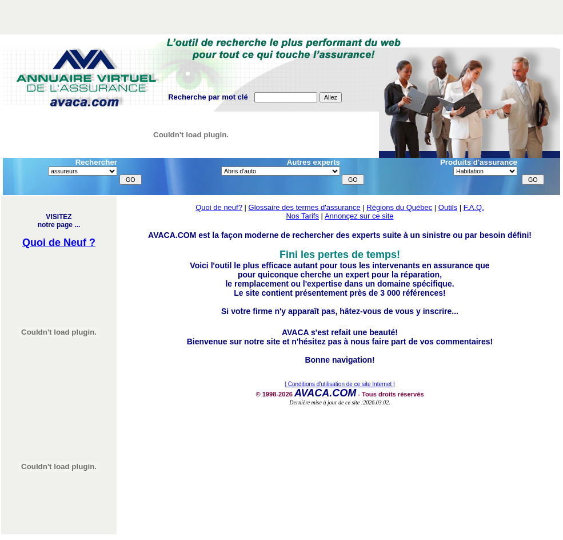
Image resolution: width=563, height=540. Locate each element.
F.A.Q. (474, 207)
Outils (447, 207)
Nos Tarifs (302, 216)
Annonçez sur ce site (359, 216)
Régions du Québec (399, 207)
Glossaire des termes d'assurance (305, 207)
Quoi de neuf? (218, 207)
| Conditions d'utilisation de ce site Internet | (339, 384)
